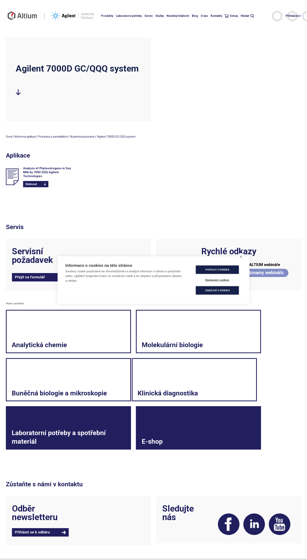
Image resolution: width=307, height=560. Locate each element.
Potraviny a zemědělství (53, 136)
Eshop (234, 15)
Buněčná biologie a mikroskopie (242, 343)
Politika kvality (164, 531)
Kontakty (216, 15)
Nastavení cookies (166, 546)
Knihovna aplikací (25, 136)
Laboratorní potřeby (129, 15)
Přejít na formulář (30, 277)
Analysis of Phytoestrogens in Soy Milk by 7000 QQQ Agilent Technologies (47, 172)
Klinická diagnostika (43, 400)
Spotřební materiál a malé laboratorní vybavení (259, 542)
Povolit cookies (218, 269)
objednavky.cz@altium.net (97, 538)
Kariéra (234, 535)
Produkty (107, 15)
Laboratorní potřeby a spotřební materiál (145, 395)
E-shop (223, 400)
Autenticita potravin (82, 136)
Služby (159, 15)
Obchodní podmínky (167, 527)
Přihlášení (293, 16)
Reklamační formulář (243, 531)
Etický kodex (238, 538)
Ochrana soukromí (166, 538)
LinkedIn (251, 487)
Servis (148, 15)
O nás (204, 15)
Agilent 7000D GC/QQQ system (116, 136)
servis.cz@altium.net (94, 542)
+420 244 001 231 (92, 527)
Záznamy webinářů (264, 273)
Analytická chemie (41, 348)
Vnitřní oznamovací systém (247, 546)
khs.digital (23, 546)
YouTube (278, 487)
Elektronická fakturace (169, 535)
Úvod (9, 136)
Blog (195, 15)
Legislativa (236, 527)
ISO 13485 (101, 546)
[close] (241, 256)
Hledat (245, 15)
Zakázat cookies (218, 290)
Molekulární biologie (144, 348)
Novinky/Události (178, 15)
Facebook (224, 487)
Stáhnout (31, 184)
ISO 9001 (86, 546)
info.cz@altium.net (92, 535)
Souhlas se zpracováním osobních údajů (180, 542)
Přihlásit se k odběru (32, 494)
